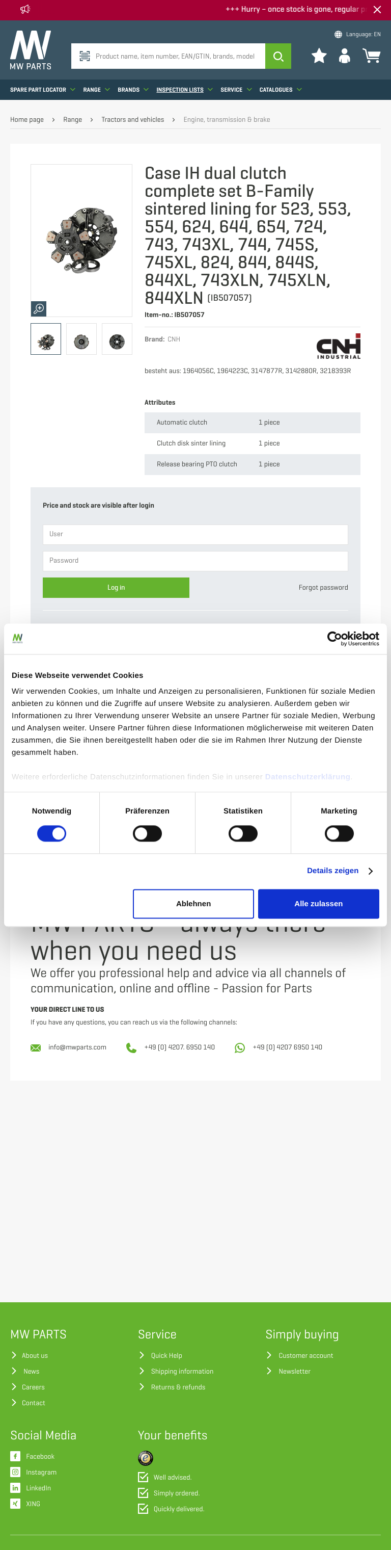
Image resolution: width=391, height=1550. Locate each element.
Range (96, 89)
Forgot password (323, 588)
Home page (27, 120)
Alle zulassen (318, 903)
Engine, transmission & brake (227, 120)
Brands (133, 89)
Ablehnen (193, 903)
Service (236, 89)
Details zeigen (332, 871)
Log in (116, 587)
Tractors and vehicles (132, 120)
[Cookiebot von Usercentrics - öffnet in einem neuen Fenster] (334, 638)
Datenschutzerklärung (308, 777)
